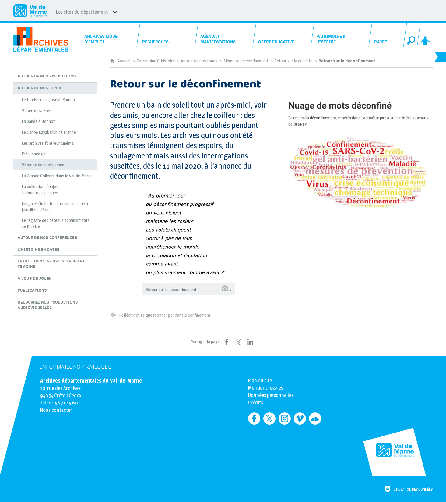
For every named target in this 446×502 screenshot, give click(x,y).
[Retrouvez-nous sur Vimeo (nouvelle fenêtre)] (300, 418)
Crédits (255, 402)
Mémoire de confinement (246, 61)
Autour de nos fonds (199, 61)
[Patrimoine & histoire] (341, 35)
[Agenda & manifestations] (225, 35)
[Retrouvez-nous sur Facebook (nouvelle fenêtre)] (254, 418)
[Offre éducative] (283, 35)
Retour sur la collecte (293, 61)
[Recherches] (167, 35)
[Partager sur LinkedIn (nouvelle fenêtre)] (250, 342)
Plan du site (260, 380)
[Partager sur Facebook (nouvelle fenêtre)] (226, 342)
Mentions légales (265, 388)
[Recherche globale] (411, 35)
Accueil (124, 61)
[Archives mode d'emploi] (109, 35)
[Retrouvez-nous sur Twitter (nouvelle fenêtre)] (269, 418)
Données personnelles (270, 395)
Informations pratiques (76, 367)
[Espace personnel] (425, 35)
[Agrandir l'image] (356, 155)
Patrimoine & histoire (155, 61)
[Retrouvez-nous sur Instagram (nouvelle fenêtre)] (285, 418)
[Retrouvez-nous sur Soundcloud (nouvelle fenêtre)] (315, 418)
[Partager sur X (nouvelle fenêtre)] (238, 342)
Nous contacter (56, 410)
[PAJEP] (388, 35)
